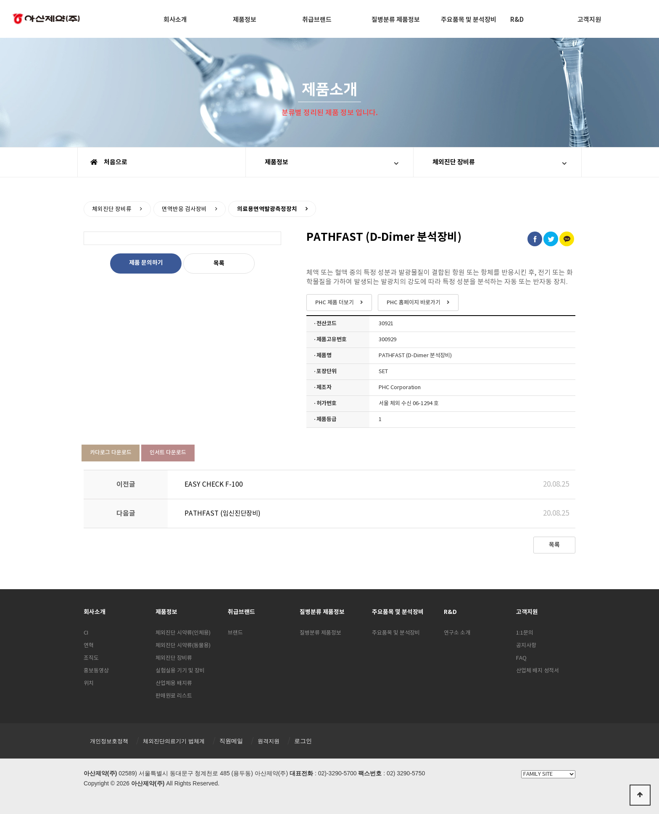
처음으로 (108, 162)
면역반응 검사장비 (185, 208)
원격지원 (277, 741)
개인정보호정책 (110, 741)
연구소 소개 (457, 633)
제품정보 (244, 20)
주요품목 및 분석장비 (468, 20)
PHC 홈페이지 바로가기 (418, 302)
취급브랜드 (317, 20)
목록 (219, 263)
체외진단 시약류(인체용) (183, 633)
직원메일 (238, 741)
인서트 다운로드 (168, 452)
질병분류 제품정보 (396, 20)
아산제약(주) (46, 19)
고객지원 (589, 20)
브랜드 (235, 633)
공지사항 (526, 646)
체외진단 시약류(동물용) (183, 646)
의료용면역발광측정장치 (268, 208)
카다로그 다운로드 (111, 452)
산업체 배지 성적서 (537, 671)
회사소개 (175, 20)
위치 (89, 683)
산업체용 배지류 (174, 683)
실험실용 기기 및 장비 (180, 671)
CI (86, 633)
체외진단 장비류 (453, 162)
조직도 (91, 658)
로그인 (312, 741)
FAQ (521, 658)
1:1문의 (524, 633)
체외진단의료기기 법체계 (179, 741)
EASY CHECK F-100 (214, 484)
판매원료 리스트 (174, 696)
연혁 (89, 646)
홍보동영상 (96, 671)
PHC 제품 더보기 (339, 302)
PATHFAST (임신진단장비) (224, 513)
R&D (517, 20)
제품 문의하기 (146, 262)
